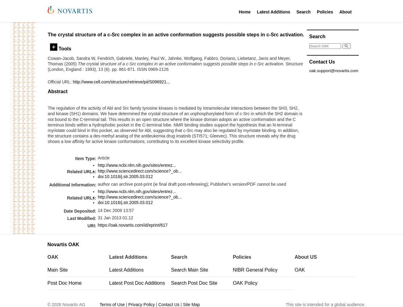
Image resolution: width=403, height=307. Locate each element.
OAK (300, 269)
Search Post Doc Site (194, 283)
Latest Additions (273, 11)
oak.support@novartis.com (333, 70)
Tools (60, 48)
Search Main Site (189, 269)
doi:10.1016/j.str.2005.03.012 (125, 176)
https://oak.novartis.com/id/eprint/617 (132, 225)
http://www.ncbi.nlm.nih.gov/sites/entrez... (137, 165)
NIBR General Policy (255, 269)
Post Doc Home (65, 283)
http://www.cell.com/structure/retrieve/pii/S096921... (121, 81)
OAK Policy (245, 283)
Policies (325, 11)
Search (304, 11)
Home (245, 11)
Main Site (58, 269)
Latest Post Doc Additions (137, 283)
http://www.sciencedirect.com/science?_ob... (140, 171)
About (345, 11)
